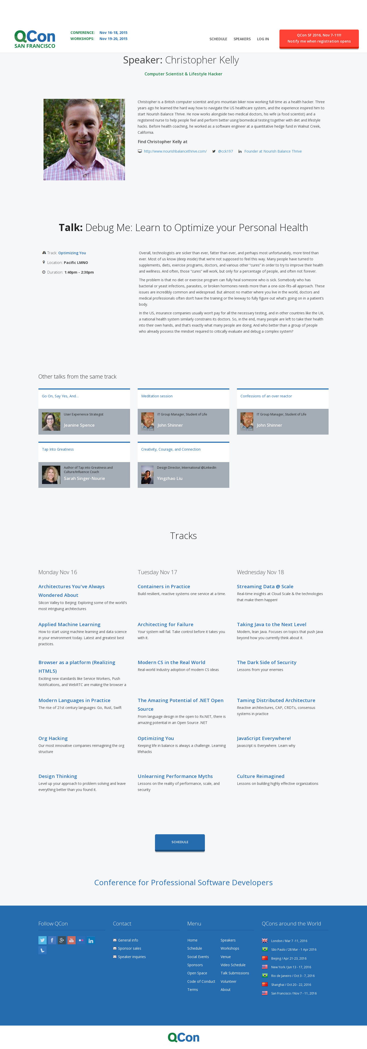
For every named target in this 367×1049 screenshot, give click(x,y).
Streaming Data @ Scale (265, 586)
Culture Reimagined (261, 776)
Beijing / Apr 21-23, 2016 (284, 958)
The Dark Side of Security (267, 662)
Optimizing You (72, 252)
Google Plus (62, 940)
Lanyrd (42, 950)
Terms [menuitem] (192, 989)
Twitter (42, 940)
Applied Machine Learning (69, 624)
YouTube (71, 940)
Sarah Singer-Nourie (84, 478)
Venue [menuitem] (226, 956)
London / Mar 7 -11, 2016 (284, 941)
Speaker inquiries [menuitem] (132, 956)
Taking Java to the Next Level (271, 624)
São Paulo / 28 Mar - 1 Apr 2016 (289, 949)
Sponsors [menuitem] (195, 964)
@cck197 (225, 151)
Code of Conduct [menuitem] (201, 981)
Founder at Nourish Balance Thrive (273, 151)
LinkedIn (91, 940)
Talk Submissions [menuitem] (235, 973)
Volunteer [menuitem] (228, 981)
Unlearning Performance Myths (175, 776)
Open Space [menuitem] (197, 973)
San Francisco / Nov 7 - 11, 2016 (289, 993)
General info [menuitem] (128, 940)
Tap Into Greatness (58, 449)
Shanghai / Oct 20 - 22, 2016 (286, 985)
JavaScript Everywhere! (264, 738)
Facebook (52, 940)
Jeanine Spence (79, 425)
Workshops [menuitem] (230, 948)
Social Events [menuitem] (198, 956)
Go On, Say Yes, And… (60, 396)
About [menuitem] (226, 989)
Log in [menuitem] (263, 24)
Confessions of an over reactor (266, 396)
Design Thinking (57, 776)
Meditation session (157, 396)
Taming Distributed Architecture (276, 700)
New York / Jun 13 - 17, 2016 (286, 967)
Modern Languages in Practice (74, 700)
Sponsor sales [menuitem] (129, 948)
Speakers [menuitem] (242, 24)
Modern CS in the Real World (171, 662)
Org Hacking (53, 738)
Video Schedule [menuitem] (233, 964)
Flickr (81, 940)
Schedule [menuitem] (218, 24)
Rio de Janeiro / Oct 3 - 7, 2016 (288, 976)
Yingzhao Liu (169, 478)
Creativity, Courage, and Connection (171, 449)
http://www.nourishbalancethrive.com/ (175, 151)
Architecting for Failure (165, 624)
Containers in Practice (164, 586)
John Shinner (170, 425)
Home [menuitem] (192, 940)
